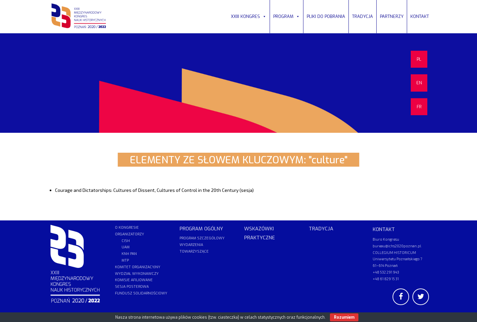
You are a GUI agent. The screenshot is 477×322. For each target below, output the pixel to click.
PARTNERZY (391, 16)
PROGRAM (286, 16)
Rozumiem (344, 317)
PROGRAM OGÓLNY (201, 228)
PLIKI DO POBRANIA (326, 16)
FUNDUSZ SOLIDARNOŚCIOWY (141, 293)
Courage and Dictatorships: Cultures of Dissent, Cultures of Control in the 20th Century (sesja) (154, 190)
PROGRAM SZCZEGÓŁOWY (202, 238)
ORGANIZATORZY (129, 234)
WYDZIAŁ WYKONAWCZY (137, 273)
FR (419, 107)
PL (419, 59)
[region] (238, 83)
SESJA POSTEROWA (132, 286)
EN (419, 83)
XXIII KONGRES (248, 16)
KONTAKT (419, 16)
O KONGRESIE (127, 227)
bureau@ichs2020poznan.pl (397, 246)
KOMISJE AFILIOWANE (134, 280)
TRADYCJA (362, 16)
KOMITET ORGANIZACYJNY (137, 267)
